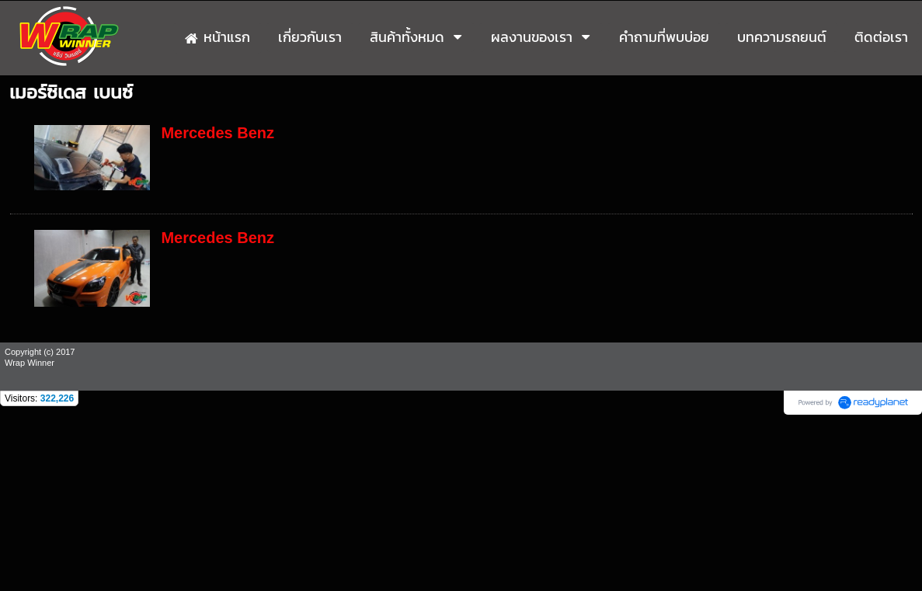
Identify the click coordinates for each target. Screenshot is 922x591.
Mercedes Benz (217, 132)
